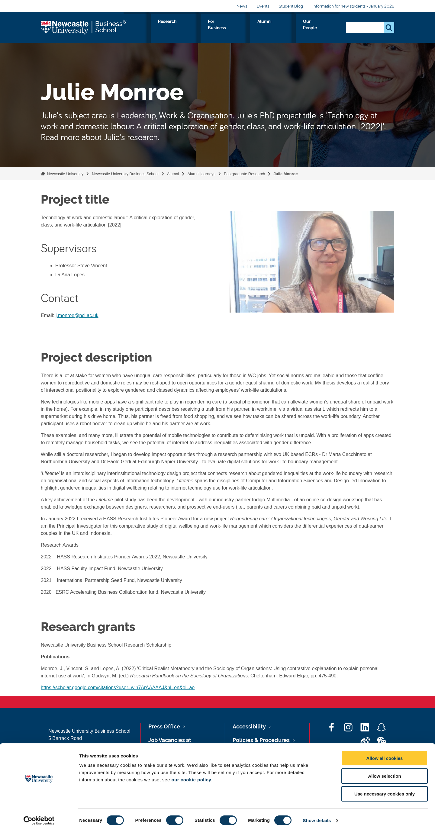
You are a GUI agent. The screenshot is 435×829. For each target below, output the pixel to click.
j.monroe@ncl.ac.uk (77, 315)
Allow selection (384, 772)
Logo (82, 27)
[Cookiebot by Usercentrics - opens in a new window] (39, 817)
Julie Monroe (285, 174)
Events (263, 6)
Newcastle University (64, 174)
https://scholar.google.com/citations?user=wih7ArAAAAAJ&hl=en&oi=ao (118, 687)
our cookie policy (191, 776)
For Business (259, 28)
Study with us (187, 28)
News (242, 6)
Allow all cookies (384, 754)
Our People (323, 28)
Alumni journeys (201, 174)
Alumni (292, 28)
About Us (151, 28)
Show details (317, 817)
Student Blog (291, 6)
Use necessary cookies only (384, 790)
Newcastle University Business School (125, 174)
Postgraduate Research (244, 174)
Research (224, 28)
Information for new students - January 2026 (353, 6)
